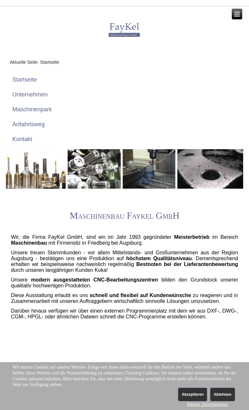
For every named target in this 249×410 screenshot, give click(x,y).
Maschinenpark (32, 109)
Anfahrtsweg (28, 124)
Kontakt (22, 139)
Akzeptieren (193, 394)
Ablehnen (222, 394)
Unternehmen (30, 94)
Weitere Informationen (207, 404)
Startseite (24, 79)
